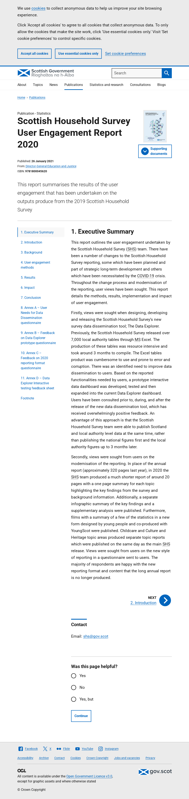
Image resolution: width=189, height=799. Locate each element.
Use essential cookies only (78, 54)
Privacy (150, 758)
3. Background (31, 252)
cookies (38, 8)
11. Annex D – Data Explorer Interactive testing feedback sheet (37, 383)
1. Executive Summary (37, 232)
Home (21, 97)
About (21, 85)
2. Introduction (31, 242)
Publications (73, 85)
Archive (44, 758)
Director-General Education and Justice (51, 166)
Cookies (75, 758)
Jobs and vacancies (127, 758)
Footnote (27, 398)
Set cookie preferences (125, 53)
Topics (38, 85)
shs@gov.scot (95, 636)
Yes (83, 675)
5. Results (28, 278)
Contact (59, 758)
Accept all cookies (34, 54)
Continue (81, 716)
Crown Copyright (97, 758)
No (82, 687)
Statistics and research (106, 85)
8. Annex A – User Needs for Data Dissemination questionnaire (34, 315)
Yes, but (86, 699)
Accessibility (25, 758)
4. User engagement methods (35, 264)
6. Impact (28, 288)
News (54, 85)
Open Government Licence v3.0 (89, 776)
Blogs (161, 85)
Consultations (140, 85)
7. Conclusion (31, 298)
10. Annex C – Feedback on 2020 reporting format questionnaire (34, 360)
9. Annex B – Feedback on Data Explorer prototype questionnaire (38, 338)
